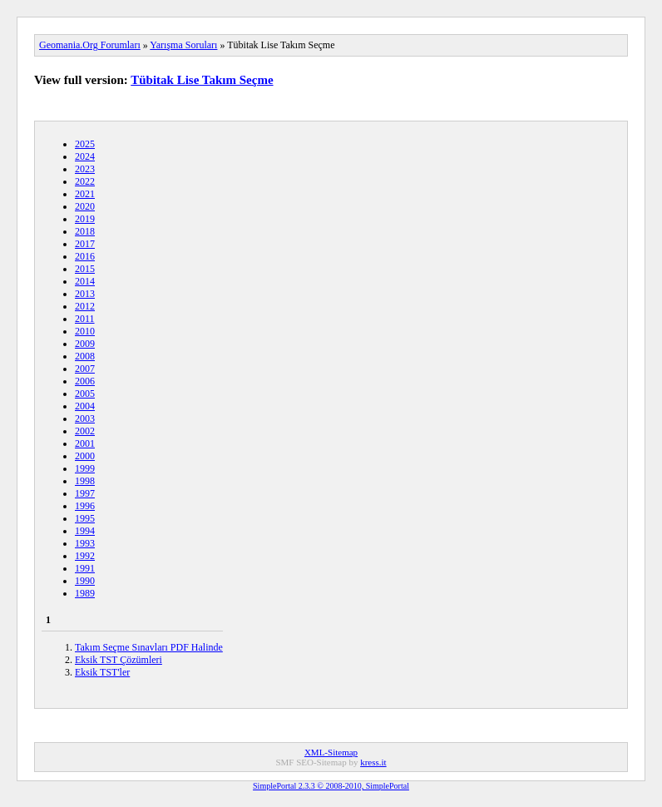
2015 (85, 269)
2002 (85, 431)
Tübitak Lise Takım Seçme (202, 80)
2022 (85, 181)
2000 (85, 456)
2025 (85, 144)
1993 (85, 543)
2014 (85, 281)
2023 (85, 169)
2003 (85, 418)
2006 (85, 381)
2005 (85, 393)
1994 (85, 531)
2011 (85, 318)
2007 (85, 368)
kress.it (373, 762)
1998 (85, 481)
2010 (85, 331)
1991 (85, 568)
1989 (85, 593)
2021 (85, 194)
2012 (85, 306)
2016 (85, 256)
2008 (85, 356)
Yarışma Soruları (183, 45)
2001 (85, 443)
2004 (85, 406)
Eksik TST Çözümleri (118, 660)
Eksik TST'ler (102, 672)
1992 (85, 556)
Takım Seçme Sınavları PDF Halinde (149, 647)
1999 (85, 468)
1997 (85, 493)
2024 (85, 156)
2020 (85, 206)
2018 (85, 231)
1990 (85, 581)
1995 (85, 518)
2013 (85, 294)
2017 (85, 244)
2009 (85, 343)
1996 (85, 506)
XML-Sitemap (331, 752)
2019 (85, 219)
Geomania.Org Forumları (90, 45)
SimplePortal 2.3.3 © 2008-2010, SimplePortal (331, 785)
